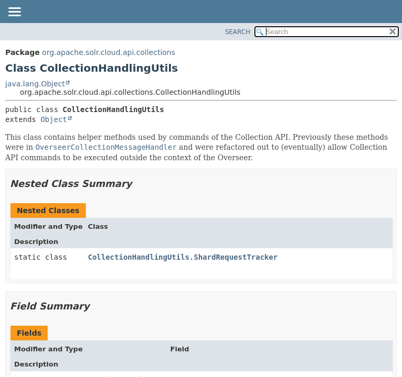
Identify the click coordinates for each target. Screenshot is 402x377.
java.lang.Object (35, 84)
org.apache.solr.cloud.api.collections (108, 52)
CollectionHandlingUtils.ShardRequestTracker (182, 257)
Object (53, 119)
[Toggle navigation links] (14, 12)
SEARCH (238, 32)
